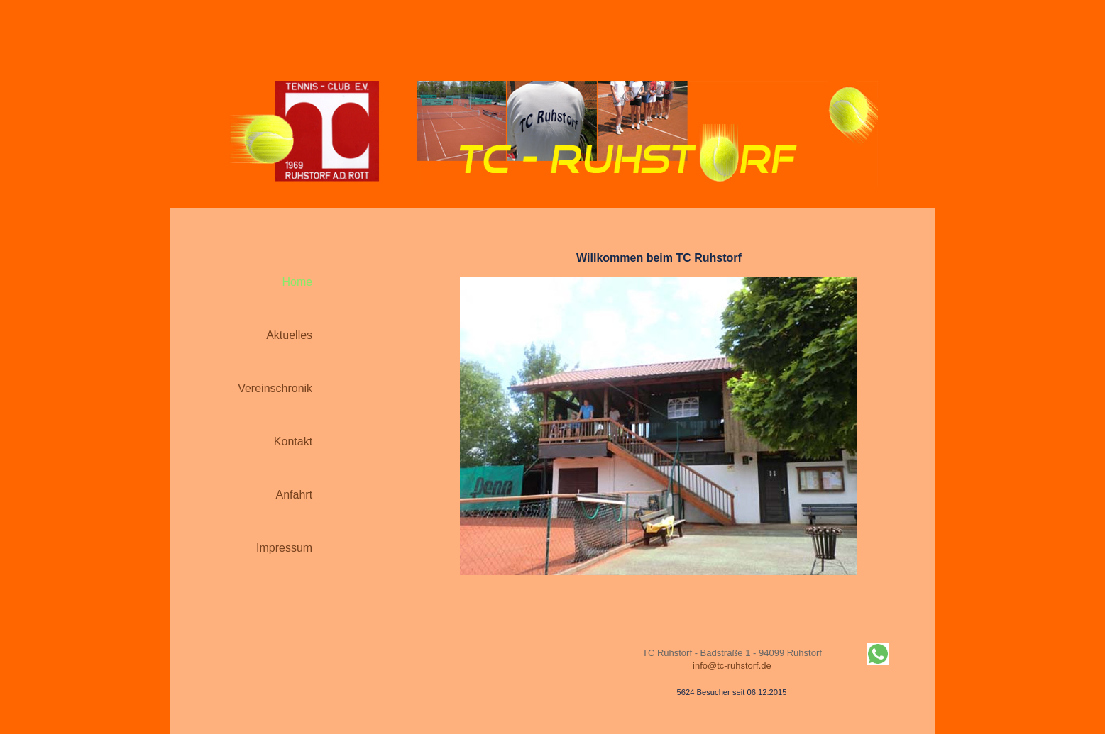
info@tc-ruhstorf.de (732, 665)
